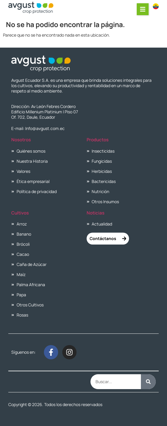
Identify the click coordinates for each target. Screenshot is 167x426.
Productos (98, 140)
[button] (143, 9)
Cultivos (20, 213)
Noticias (95, 213)
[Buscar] (148, 381)
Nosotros (21, 140)
